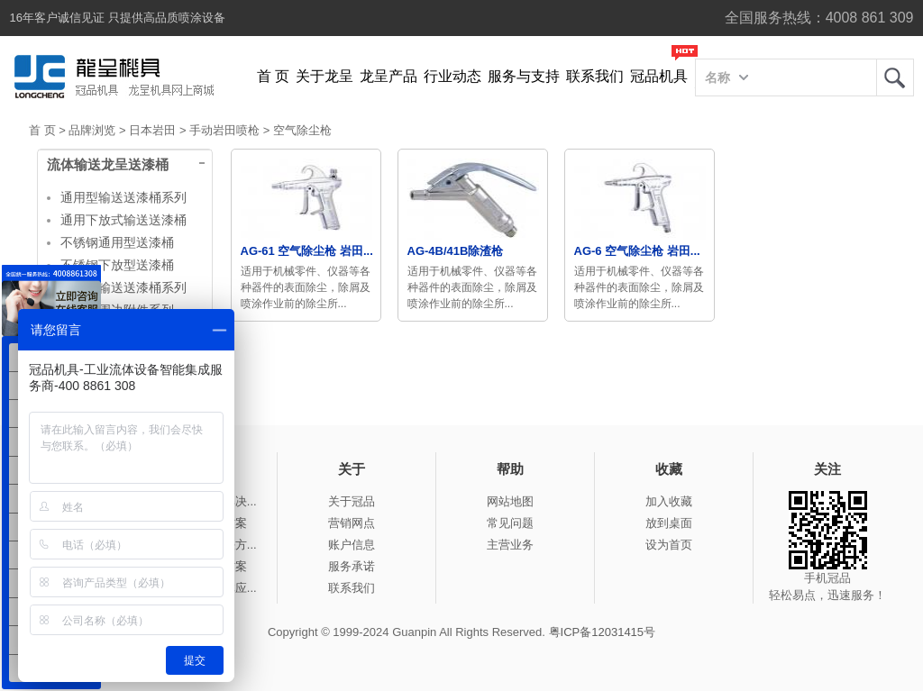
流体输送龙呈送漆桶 (108, 165)
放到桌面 (668, 523)
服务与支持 (524, 76)
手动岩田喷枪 (224, 130)
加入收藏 (668, 501)
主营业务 (510, 544)
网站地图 (510, 501)
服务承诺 (351, 566)
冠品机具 (659, 76)
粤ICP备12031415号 (602, 632)
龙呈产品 (388, 76)
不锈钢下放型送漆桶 (117, 265)
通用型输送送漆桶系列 (123, 197)
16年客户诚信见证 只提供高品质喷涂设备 (117, 17)
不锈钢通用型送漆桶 (117, 242)
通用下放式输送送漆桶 (123, 220)
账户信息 (351, 544)
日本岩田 (152, 130)
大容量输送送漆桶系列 (123, 287)
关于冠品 (351, 501)
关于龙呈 (324, 76)
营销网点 (351, 523)
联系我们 (595, 76)
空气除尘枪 (302, 130)
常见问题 (510, 523)
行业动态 (452, 76)
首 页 (273, 76)
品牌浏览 (92, 130)
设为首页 (668, 544)
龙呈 (895, 77)
